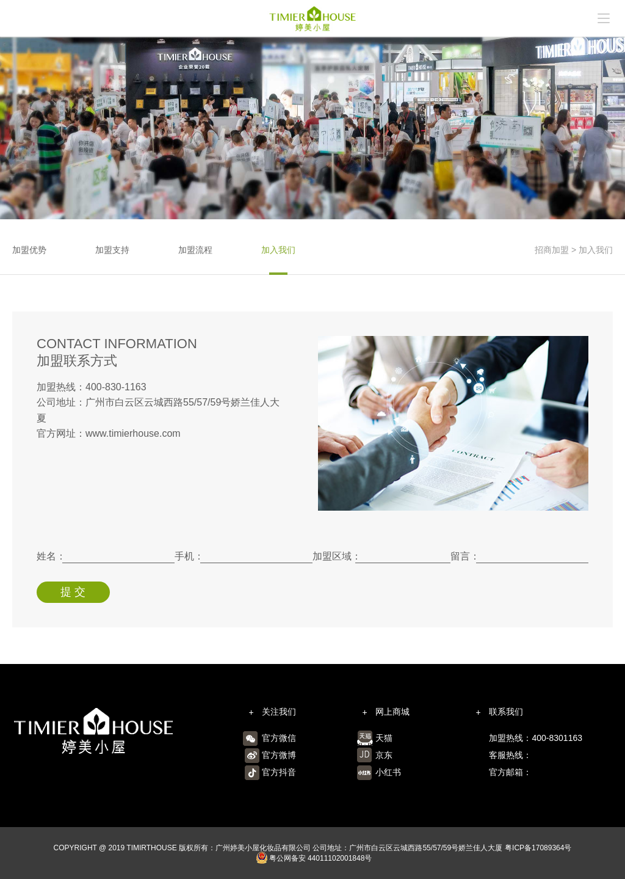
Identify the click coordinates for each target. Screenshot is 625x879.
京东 (383, 755)
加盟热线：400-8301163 (535, 738)
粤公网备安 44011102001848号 (314, 858)
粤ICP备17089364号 (538, 848)
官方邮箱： (510, 772)
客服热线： (510, 755)
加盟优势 (29, 250)
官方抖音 (279, 772)
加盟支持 (112, 250)
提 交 (72, 592)
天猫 (383, 738)
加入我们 (278, 250)
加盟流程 (195, 250)
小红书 (388, 772)
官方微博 (279, 755)
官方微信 (279, 738)
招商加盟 (552, 250)
